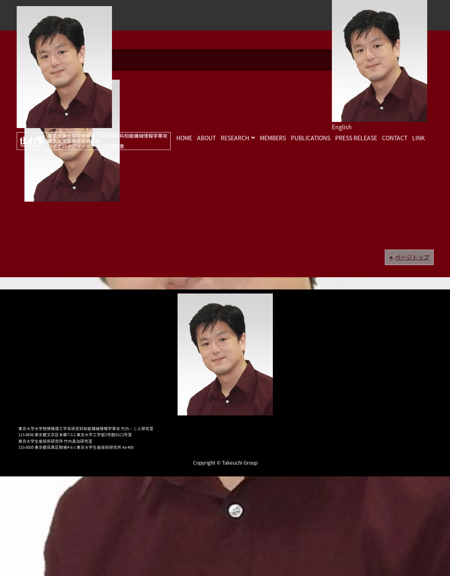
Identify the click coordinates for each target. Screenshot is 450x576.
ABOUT (206, 138)
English (342, 127)
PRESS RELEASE (356, 138)
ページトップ (412, 257)
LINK (418, 138)
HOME (184, 138)
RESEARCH (235, 138)
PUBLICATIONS (310, 138)
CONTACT (394, 138)
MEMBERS (273, 138)
